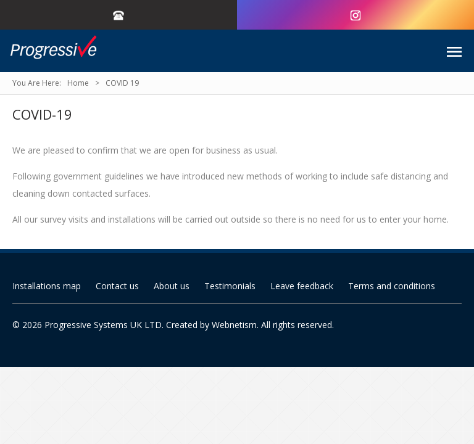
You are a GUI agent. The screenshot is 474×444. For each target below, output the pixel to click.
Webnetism (234, 325)
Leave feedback (301, 286)
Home (78, 83)
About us (171, 286)
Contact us (117, 286)
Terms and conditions (391, 286)
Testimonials (230, 286)
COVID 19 (122, 83)
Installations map (46, 286)
